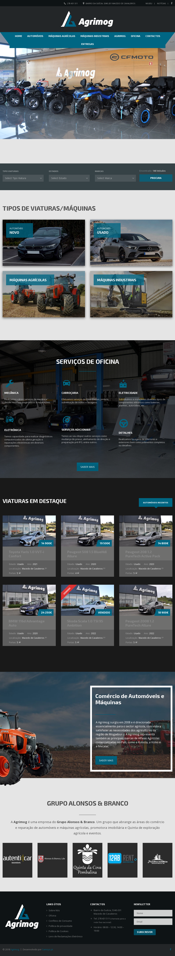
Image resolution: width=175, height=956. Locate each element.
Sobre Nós (54, 910)
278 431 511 (72, 3)
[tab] (155, 502)
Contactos (152, 36)
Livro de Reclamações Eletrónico (66, 936)
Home (18, 36)
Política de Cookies (58, 931)
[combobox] (23, 178)
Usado (102, 232)
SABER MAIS (87, 466)
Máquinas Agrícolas (61, 36)
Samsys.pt (47, 949)
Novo (14, 232)
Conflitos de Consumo (60, 921)
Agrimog (120, 36)
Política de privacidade (60, 926)
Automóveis (35, 36)
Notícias (161, 3)
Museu (149, 3)
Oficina (135, 36)
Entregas (87, 44)
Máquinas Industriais (94, 36)
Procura (155, 177)
